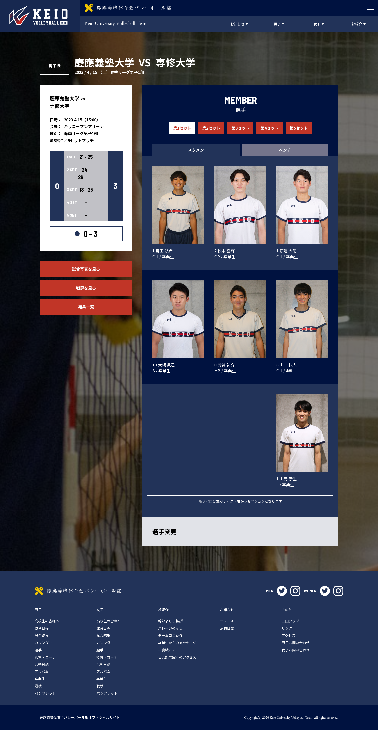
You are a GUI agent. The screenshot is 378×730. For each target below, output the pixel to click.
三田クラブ (290, 620)
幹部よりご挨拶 (170, 620)
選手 (38, 649)
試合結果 (42, 635)
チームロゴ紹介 (170, 635)
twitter (282, 591)
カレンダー (43, 642)
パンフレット (45, 693)
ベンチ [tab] (285, 150)
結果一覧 (86, 307)
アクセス (288, 635)
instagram (295, 591)
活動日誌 (42, 664)
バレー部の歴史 (170, 628)
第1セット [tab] (182, 128)
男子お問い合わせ (296, 642)
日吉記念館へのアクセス (177, 657)
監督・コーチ (45, 657)
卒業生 (40, 678)
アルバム (42, 671)
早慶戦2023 (167, 649)
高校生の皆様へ (47, 620)
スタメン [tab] (196, 150)
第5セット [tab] (299, 128)
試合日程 (42, 628)
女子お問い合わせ (296, 649)
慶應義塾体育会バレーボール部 (78, 591)
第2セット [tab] (211, 128)
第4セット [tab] (269, 128)
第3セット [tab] (240, 128)
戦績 (38, 685)
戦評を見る (86, 288)
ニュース (227, 620)
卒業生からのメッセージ (177, 642)
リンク (287, 628)
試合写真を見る (86, 269)
